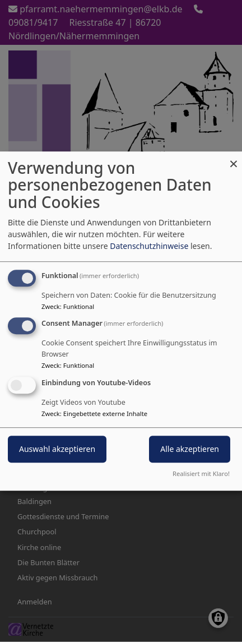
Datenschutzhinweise (149, 246)
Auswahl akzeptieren (57, 449)
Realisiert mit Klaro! (201, 473)
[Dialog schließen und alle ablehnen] (233, 158)
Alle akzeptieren (189, 449)
